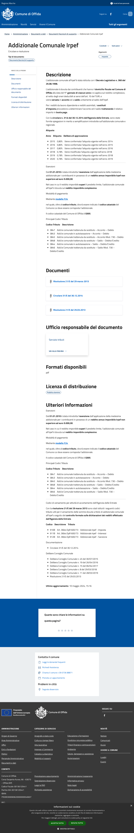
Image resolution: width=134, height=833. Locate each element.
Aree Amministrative (10, 740)
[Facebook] (107, 14)
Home (7, 33)
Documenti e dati (38, 33)
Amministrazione (20, 33)
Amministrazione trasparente (80, 776)
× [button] (131, 806)
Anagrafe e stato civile (44, 735)
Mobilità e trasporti (43, 758)
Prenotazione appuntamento (47, 776)
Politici (4, 753)
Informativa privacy (76, 780)
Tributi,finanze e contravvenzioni (81, 744)
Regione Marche (8, 3)
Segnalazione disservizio (45, 780)
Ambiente (72, 749)
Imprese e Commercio (44, 749)
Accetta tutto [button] (57, 823)
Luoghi (103, 757)
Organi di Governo (9, 735)
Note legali (72, 785)
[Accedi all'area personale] (119, 3)
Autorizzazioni (74, 758)
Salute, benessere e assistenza (81, 753)
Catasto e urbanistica (44, 753)
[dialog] (67, 818)
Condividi (104, 45)
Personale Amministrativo (13, 758)
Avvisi (103, 744)
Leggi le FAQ (40, 785)
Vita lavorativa (41, 744)
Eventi (103, 761)
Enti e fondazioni (9, 749)
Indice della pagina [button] (18, 70)
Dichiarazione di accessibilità (80, 789)
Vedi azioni (117, 45)
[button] (67, 828)
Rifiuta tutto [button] (77, 823)
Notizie (103, 735)
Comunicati (105, 740)
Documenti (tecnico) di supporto (63, 33)
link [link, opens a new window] (91, 818)
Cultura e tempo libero (44, 740)
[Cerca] (129, 14)
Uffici (4, 744)
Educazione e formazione (78, 735)
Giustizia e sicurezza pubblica (80, 740)
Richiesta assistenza (43, 789)
